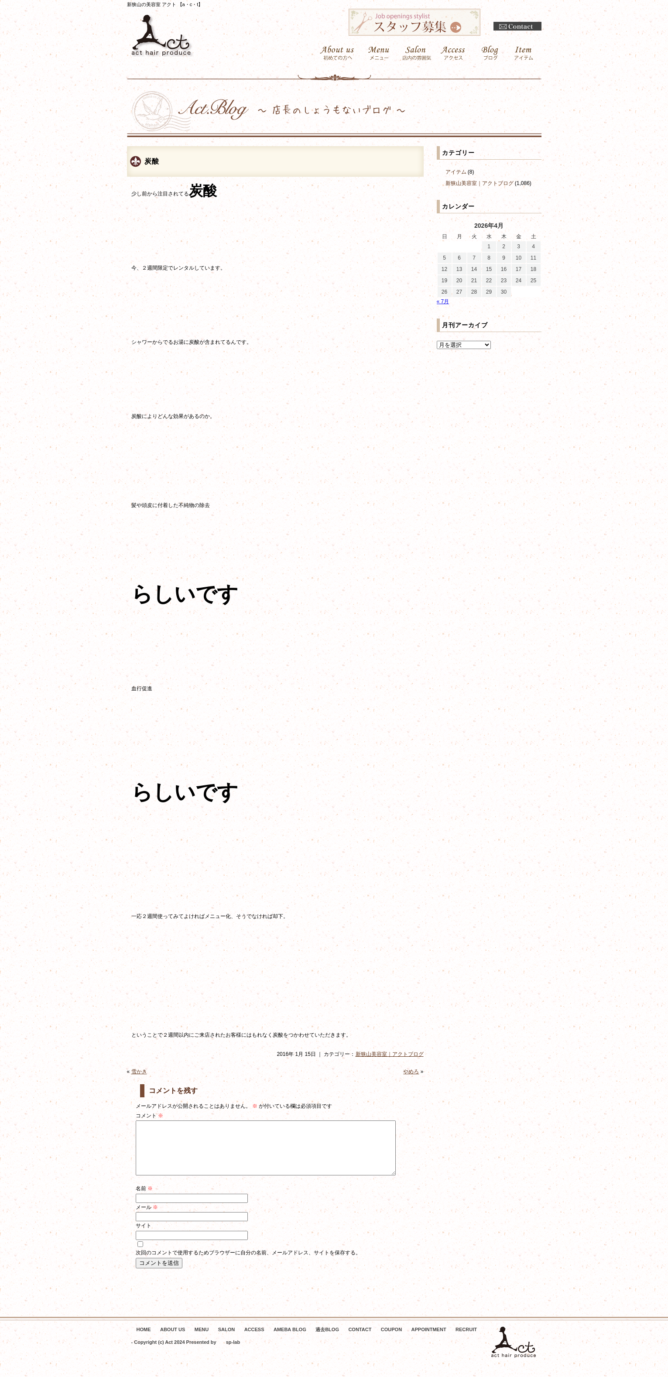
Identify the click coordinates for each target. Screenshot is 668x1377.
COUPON (391, 1340)
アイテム (455, 172)
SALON (226, 1340)
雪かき (139, 1072)
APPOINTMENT (428, 1340)
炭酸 (151, 161)
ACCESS (254, 1340)
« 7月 (443, 301)
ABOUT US (172, 1340)
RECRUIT (466, 1340)
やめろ (411, 1072)
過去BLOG (327, 1340)
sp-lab (233, 1352)
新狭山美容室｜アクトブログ (390, 1054)
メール (147, 1218)
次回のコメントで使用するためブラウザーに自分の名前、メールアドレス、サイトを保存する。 (248, 1263)
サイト (143, 1236)
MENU (202, 1340)
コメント (149, 1116)
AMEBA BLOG (290, 1340)
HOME (144, 1340)
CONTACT (359, 1340)
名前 (144, 1199)
